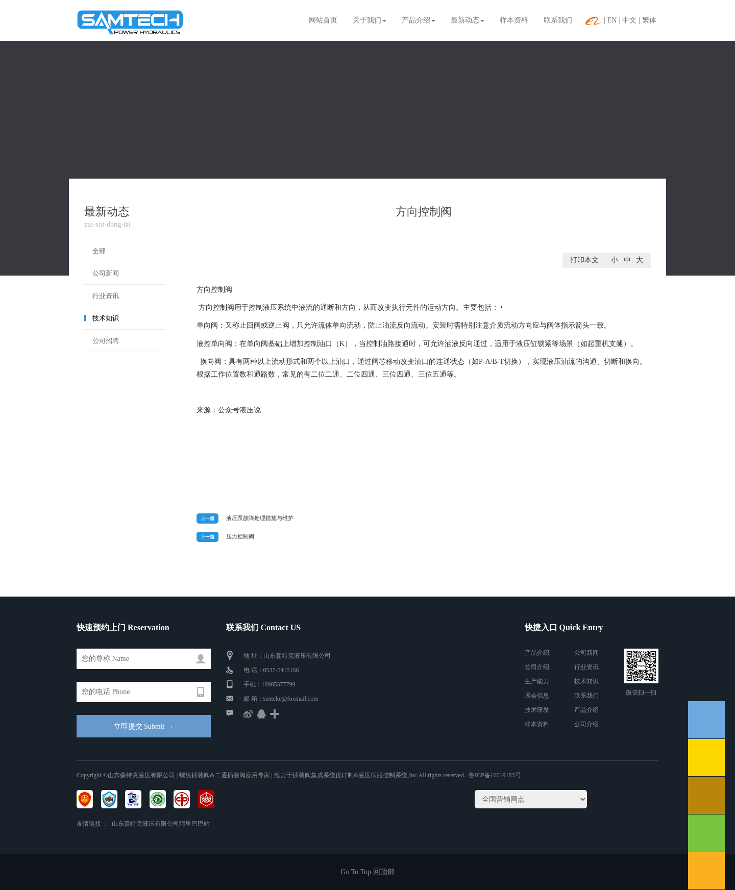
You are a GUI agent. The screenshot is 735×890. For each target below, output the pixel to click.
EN (612, 20)
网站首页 (323, 20)
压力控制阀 (240, 536)
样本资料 (514, 20)
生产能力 (537, 681)
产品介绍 (418, 20)
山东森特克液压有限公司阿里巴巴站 (161, 823)
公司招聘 (105, 340)
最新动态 (467, 20)
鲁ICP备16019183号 (495, 775)
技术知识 (105, 318)
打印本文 (584, 260)
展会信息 (537, 695)
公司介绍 (537, 667)
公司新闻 (105, 273)
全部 (99, 251)
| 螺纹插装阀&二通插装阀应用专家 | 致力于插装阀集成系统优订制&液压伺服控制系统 (291, 775)
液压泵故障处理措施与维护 (259, 518)
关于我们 (369, 20)
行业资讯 (105, 296)
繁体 (649, 20)
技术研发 (537, 709)
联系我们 (558, 20)
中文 (629, 20)
